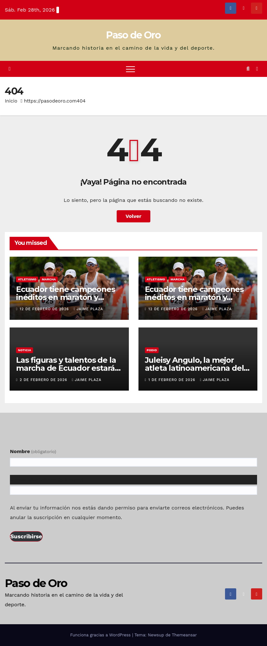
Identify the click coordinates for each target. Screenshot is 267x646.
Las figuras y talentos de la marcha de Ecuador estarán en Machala (68, 368)
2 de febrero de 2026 (44, 380)
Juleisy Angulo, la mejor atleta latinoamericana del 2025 (194, 368)
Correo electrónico (46, 479)
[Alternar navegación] (130, 68)
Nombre (33, 451)
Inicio (11, 101)
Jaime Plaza (88, 309)
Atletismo (27, 279)
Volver (134, 216)
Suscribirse (26, 536)
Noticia (24, 350)
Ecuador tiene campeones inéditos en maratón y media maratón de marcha (66, 297)
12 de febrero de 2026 (45, 309)
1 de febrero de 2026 (172, 380)
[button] (247, 69)
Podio (152, 350)
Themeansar (184, 635)
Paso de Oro (133, 35)
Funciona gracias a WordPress (101, 635)
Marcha (49, 279)
